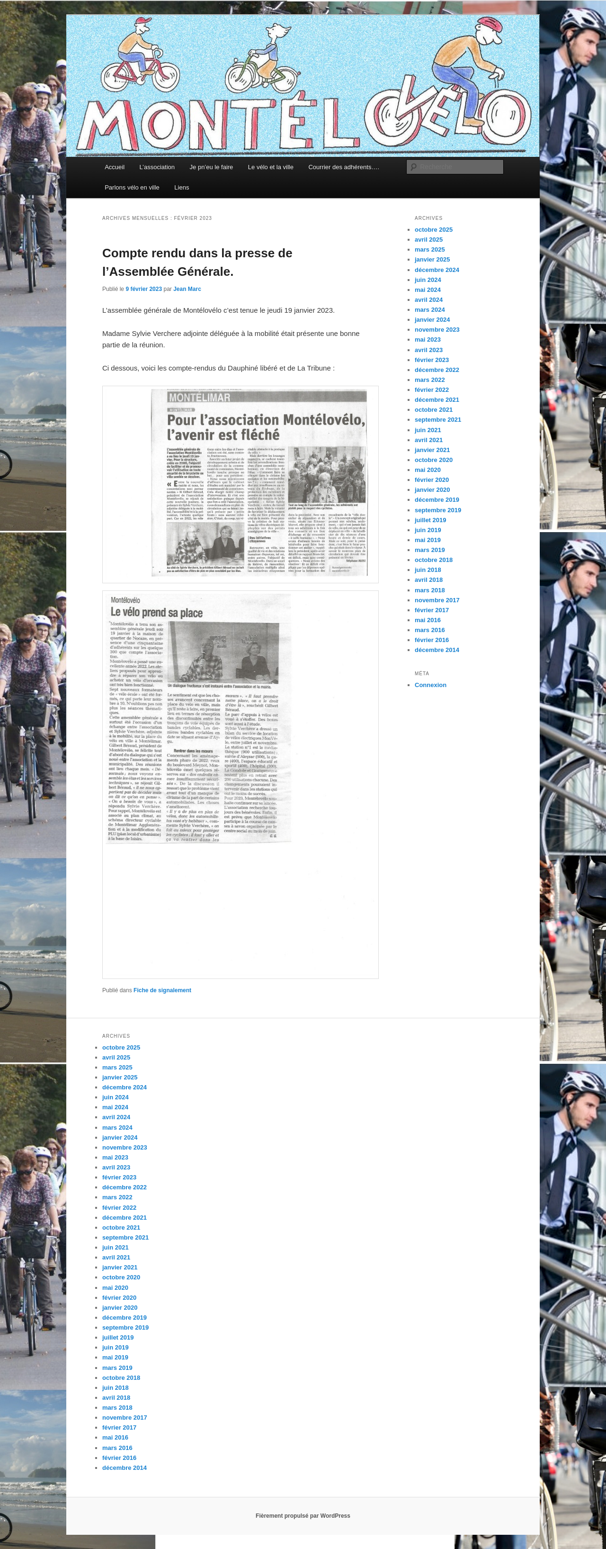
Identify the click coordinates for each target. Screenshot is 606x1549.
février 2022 (432, 389)
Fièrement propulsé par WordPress (303, 1516)
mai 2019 (428, 540)
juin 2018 (428, 569)
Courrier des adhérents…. (343, 167)
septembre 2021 (438, 419)
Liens (181, 187)
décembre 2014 (437, 649)
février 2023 (432, 359)
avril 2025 (429, 239)
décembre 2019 (437, 499)
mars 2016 (430, 630)
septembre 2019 (438, 510)
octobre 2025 (434, 229)
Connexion (430, 684)
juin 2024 (428, 279)
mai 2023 (428, 339)
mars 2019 (430, 549)
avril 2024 (429, 299)
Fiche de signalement (162, 990)
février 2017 (432, 610)
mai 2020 (428, 469)
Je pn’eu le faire (211, 167)
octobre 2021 (434, 409)
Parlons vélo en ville (132, 187)
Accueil (115, 167)
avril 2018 (429, 579)
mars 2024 (430, 309)
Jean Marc (187, 289)
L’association (157, 167)
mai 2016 (428, 620)
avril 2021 (429, 440)
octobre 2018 (434, 559)
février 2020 (432, 479)
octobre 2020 (434, 459)
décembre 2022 (437, 369)
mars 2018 (430, 590)
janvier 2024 (432, 319)
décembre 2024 (437, 269)
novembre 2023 (437, 329)
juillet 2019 (430, 520)
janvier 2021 (432, 449)
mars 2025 (430, 249)
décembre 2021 (437, 399)
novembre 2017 (437, 600)
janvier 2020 (432, 489)
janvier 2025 (432, 259)
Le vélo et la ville (271, 167)
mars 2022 (430, 379)
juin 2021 (428, 430)
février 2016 (432, 639)
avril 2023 (429, 349)
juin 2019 (428, 530)
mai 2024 (428, 289)
